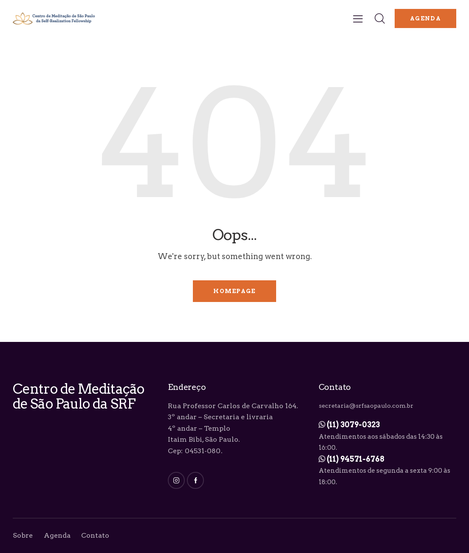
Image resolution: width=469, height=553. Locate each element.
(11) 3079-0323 (353, 424)
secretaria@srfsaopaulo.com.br (366, 405)
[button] (358, 19)
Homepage (234, 291)
